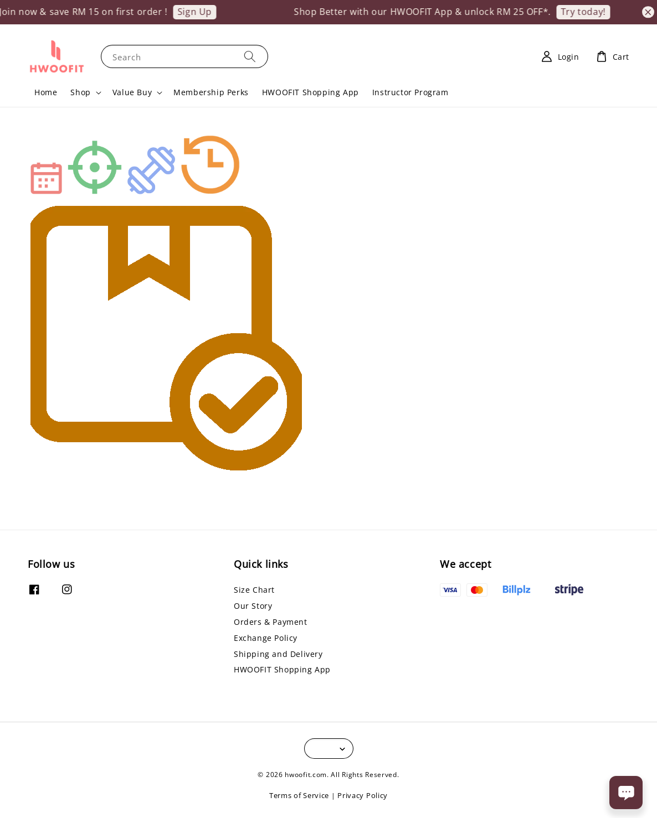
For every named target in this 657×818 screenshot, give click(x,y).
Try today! (589, 12)
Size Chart (254, 590)
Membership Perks (211, 92)
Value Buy (132, 92)
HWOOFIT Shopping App (310, 92)
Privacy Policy (362, 795)
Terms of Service (299, 795)
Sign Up (200, 12)
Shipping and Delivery (278, 654)
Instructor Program (410, 92)
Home (45, 92)
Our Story (253, 605)
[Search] (250, 56)
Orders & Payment (270, 622)
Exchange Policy (265, 638)
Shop (80, 92)
